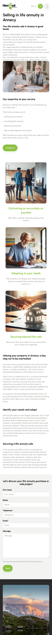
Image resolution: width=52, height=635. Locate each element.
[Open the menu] (40, 6)
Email (5, 521)
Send (8, 568)
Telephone (7, 510)
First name (7, 490)
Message (7, 531)
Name (5, 500)
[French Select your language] (34, 6)
